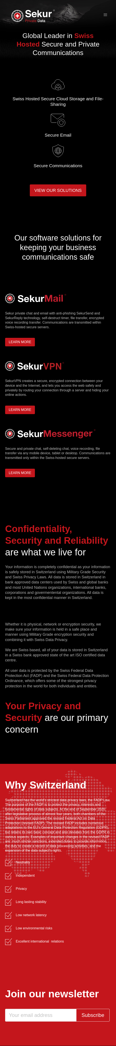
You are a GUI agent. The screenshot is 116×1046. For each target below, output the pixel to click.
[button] (105, 14)
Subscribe (93, 1015)
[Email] (40, 1015)
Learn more (20, 342)
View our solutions (58, 190)
